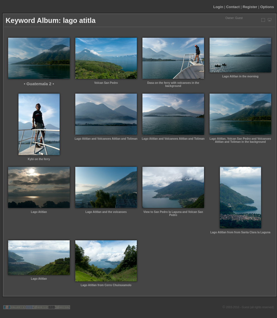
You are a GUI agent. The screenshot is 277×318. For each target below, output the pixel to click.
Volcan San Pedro (106, 82)
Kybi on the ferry (39, 159)
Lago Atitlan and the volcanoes (105, 211)
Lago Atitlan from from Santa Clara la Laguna (240, 232)
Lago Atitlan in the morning (240, 76)
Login (218, 7)
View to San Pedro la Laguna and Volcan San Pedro (173, 213)
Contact (233, 7)
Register (250, 7)
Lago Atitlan (39, 211)
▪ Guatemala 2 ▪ (39, 83)
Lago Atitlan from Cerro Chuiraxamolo (106, 285)
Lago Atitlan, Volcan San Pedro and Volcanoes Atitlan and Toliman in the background (240, 140)
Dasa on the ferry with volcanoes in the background (173, 84)
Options (267, 7)
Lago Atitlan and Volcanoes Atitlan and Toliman (106, 138)
